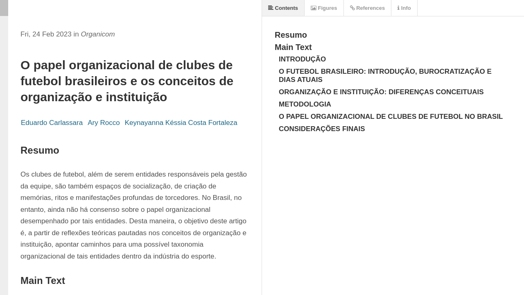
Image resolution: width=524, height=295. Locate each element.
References (367, 8)
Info (404, 8)
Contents (283, 8)
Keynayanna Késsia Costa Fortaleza (181, 123)
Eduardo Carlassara (52, 123)
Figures (324, 8)
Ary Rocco (104, 123)
